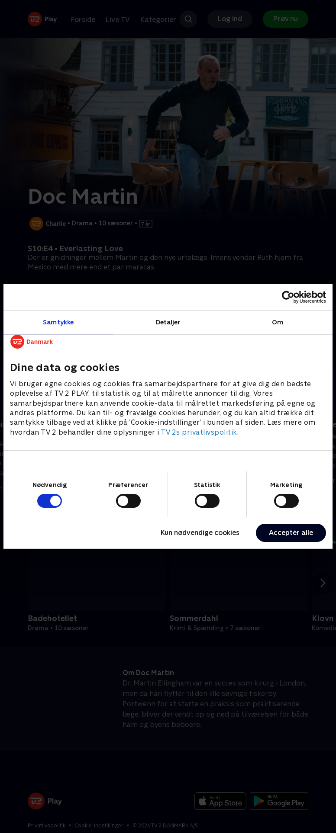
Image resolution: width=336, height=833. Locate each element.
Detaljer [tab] (168, 322)
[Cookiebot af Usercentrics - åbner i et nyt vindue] (288, 297)
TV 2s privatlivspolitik (199, 432)
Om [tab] (277, 322)
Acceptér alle (291, 533)
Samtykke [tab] (58, 322)
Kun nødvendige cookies (200, 533)
